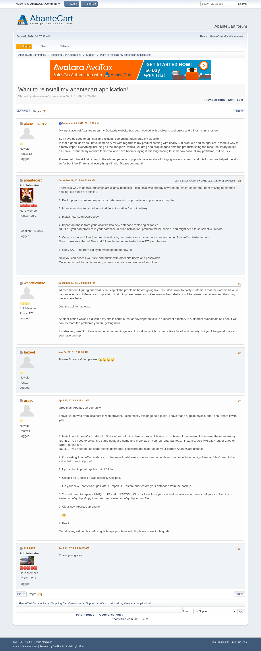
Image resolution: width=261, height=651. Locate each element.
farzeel (29, 352)
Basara (29, 548)
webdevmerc (34, 283)
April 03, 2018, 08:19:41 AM (73, 400)
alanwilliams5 (35, 123)
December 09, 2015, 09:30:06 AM (76, 180)
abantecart (33, 180)
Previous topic (214, 99)
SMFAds (17, 646)
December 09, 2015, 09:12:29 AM (80, 123)
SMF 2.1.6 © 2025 (23, 642)
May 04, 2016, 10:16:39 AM (73, 352)
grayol (29, 400)
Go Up (21, 594)
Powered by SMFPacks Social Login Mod (62, 646)
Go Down (23, 111)
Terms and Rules (227, 642)
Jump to (187, 611)
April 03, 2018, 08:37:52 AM (73, 548)
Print (239, 111)
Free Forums (31, 646)
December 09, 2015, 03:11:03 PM (76, 283)
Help (213, 642)
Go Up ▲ (243, 642)
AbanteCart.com (122, 619)
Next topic (235, 99)
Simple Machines (43, 642)
